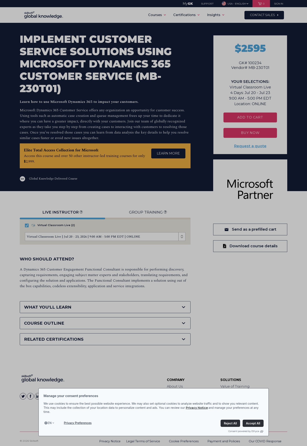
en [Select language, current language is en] (49, 423)
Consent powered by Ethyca (245, 431)
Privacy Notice (197, 408)
